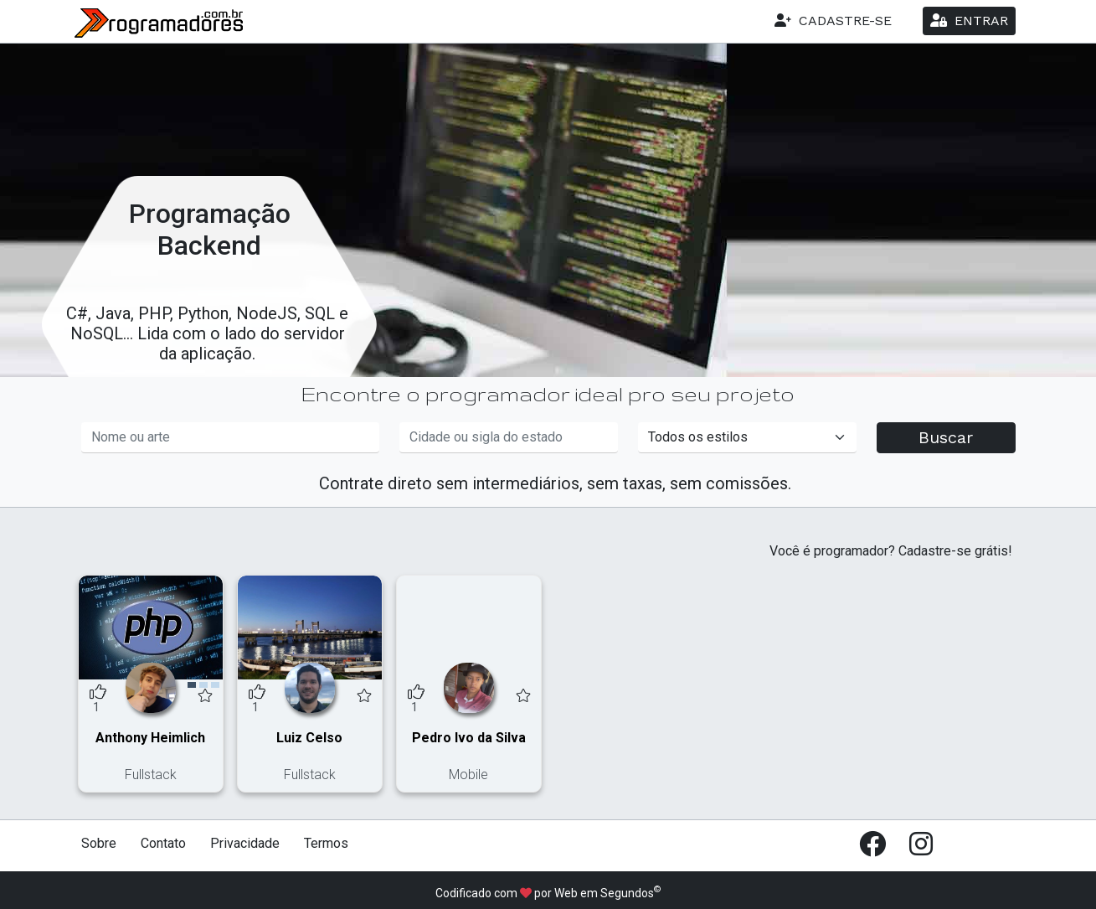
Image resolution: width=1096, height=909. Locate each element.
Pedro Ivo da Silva (469, 738)
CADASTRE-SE (833, 20)
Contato (163, 843)
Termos (326, 843)
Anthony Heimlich (150, 738)
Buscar (945, 437)
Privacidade (245, 843)
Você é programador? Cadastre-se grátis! (890, 551)
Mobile (468, 774)
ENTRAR (969, 20)
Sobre (98, 843)
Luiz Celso (309, 738)
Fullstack (151, 774)
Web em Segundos (604, 893)
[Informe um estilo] (747, 437)
